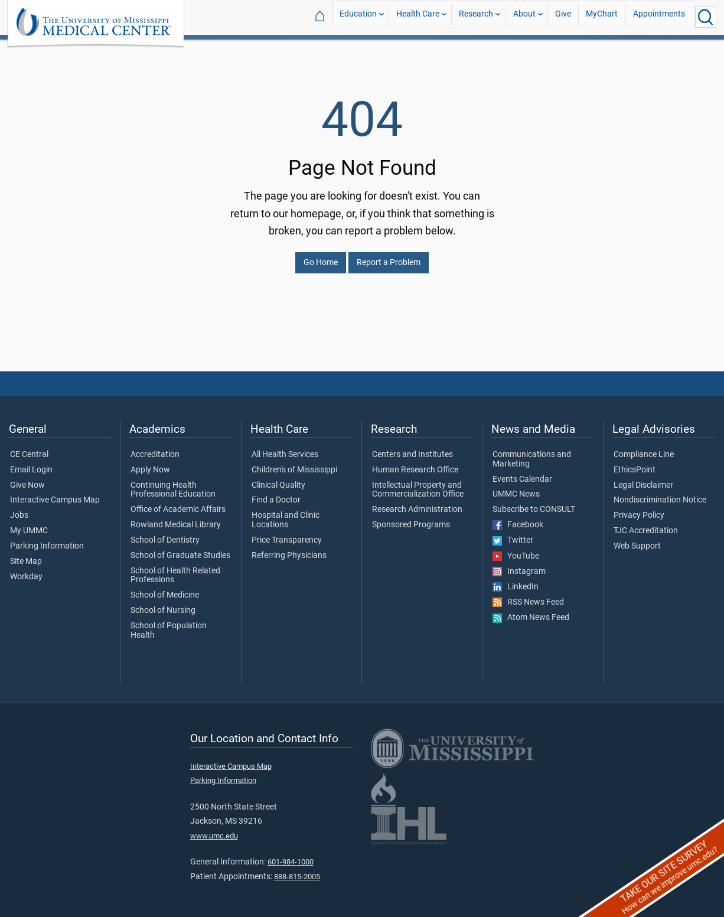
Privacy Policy (639, 508)
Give (563, 17)
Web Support (637, 539)
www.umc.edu (214, 828)
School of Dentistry (165, 533)
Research (476, 17)
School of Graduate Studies (180, 548)
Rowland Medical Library (176, 518)
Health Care (417, 17)
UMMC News (516, 487)
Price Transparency (287, 533)
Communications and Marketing (532, 452)
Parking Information (47, 539)
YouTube (516, 549)
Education (358, 17)
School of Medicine (165, 588)
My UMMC (29, 523)
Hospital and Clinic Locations (285, 513)
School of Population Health (169, 623)
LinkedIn (516, 580)
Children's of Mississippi (294, 463)
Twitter (513, 533)
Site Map (26, 554)
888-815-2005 (297, 869)
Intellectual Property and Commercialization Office (418, 483)
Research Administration (417, 502)
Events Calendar (522, 472)
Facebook (518, 518)
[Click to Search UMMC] (705, 17)
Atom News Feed (531, 610)
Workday (26, 570)
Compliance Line (644, 447)
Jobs (19, 508)
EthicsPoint (634, 463)
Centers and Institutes (412, 447)
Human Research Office (415, 463)
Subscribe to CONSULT (534, 502)
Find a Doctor (276, 493)
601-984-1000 (291, 854)
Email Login (31, 463)
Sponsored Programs (411, 518)
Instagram (519, 564)
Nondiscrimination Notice (660, 493)
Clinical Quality (278, 478)
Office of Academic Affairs (178, 502)
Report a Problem (388, 255)
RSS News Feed (528, 595)
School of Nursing (163, 603)
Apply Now (150, 463)
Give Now (27, 478)
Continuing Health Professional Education (173, 483)
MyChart (602, 17)
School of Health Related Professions (175, 568)
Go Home (321, 255)
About (524, 17)
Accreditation (155, 447)
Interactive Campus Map (55, 493)
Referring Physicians (289, 548)
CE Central (29, 447)
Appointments (659, 17)
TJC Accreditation (646, 523)
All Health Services (285, 447)
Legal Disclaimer (643, 478)
